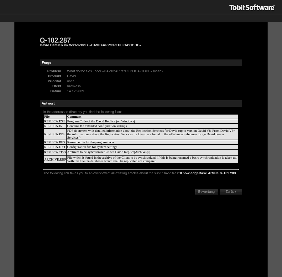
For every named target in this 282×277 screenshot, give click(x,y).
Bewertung (206, 191)
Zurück (231, 191)
